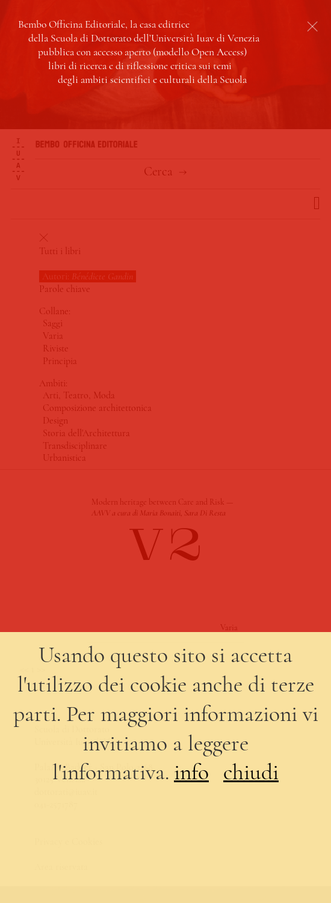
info (191, 772)
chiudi (251, 772)
